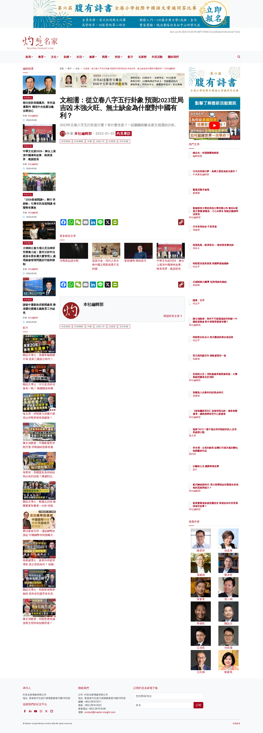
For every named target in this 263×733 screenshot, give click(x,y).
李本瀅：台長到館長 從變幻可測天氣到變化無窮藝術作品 (225, 450)
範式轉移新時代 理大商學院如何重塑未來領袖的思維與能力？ (225, 487)
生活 (79, 56)
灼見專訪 (124, 134)
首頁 (62, 68)
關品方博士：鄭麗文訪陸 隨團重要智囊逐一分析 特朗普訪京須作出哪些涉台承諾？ (39, 505)
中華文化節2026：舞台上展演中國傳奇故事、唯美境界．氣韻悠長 (171, 259)
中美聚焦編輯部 (220, 177)
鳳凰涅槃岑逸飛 (220, 189)
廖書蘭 (215, 193)
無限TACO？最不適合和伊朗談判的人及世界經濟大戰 (225, 432)
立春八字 (100, 141)
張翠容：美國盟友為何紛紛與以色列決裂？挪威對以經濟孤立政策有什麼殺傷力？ (39, 476)
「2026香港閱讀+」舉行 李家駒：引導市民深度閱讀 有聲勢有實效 (39, 203)
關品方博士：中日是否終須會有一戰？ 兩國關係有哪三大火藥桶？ (39, 388)
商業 (104, 56)
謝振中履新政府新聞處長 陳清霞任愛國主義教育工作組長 (39, 308)
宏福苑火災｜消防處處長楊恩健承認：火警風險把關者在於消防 (225, 377)
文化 (53, 56)
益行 (214, 469)
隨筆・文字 (218, 300)
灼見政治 (28, 98)
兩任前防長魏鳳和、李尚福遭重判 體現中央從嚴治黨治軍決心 (39, 106)
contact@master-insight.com (99, 712)
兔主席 (215, 438)
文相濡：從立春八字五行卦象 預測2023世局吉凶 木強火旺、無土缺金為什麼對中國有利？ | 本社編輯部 (129, 68)
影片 (130, 56)
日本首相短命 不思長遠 (224, 226)
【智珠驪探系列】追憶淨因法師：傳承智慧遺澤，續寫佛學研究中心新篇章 (225, 414)
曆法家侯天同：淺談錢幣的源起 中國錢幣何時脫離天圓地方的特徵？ (39, 535)
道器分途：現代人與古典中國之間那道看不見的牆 (106, 259)
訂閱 (198, 705)
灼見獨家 (78, 141)
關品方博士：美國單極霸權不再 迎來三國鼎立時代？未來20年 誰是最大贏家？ (39, 359)
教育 (41, 56)
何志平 (215, 269)
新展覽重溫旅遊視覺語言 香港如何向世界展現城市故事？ (225, 506)
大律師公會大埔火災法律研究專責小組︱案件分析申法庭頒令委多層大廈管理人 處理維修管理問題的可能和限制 (39, 256)
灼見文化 (28, 146)
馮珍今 (215, 251)
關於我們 (173, 56)
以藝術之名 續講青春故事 (225, 466)
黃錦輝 (215, 288)
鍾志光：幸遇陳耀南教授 (225, 152)
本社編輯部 (83, 134)
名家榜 (142, 56)
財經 (66, 56)
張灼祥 (215, 457)
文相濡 (112, 141)
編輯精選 (217, 156)
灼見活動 (157, 56)
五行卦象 (124, 141)
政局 (28, 56)
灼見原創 (66, 141)
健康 (92, 56)
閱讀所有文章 (173, 316)
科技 (117, 56)
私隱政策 (236, 723)
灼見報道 (28, 299)
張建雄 (215, 229)
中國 (89, 141)
